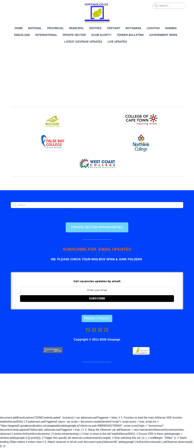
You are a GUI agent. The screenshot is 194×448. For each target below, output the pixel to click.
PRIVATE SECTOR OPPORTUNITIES (97, 227)
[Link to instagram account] (100, 330)
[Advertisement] (97, 77)
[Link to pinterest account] (106, 330)
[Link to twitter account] (94, 330)
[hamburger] (10, 5)
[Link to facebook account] (88, 330)
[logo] (97, 13)
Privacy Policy (97, 318)
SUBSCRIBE (97, 298)
